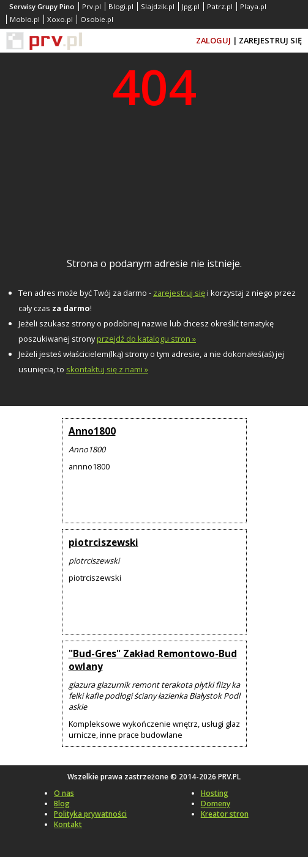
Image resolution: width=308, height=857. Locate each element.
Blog (62, 803)
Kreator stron (225, 814)
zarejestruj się (179, 292)
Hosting (214, 793)
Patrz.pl (220, 6)
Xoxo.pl (60, 19)
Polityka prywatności (90, 814)
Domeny (215, 803)
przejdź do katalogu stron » (146, 338)
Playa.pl (253, 6)
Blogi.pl (120, 6)
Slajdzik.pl (158, 6)
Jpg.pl (191, 6)
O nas (64, 793)
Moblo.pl (25, 19)
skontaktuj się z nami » (107, 369)
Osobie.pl (96, 19)
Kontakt (68, 824)
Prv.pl (91, 6)
